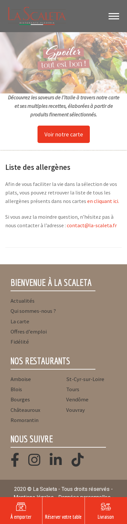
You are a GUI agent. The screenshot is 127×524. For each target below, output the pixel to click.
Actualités (23, 300)
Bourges (20, 399)
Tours (72, 389)
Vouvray (75, 409)
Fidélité (20, 341)
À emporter (21, 517)
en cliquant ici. (103, 201)
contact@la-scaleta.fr (92, 225)
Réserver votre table (63, 517)
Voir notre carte (63, 134)
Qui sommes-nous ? (33, 310)
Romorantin (24, 420)
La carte (20, 321)
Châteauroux (25, 409)
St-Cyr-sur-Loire (85, 379)
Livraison (106, 517)
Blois (16, 389)
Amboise (21, 379)
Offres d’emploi (29, 331)
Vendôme (77, 399)
